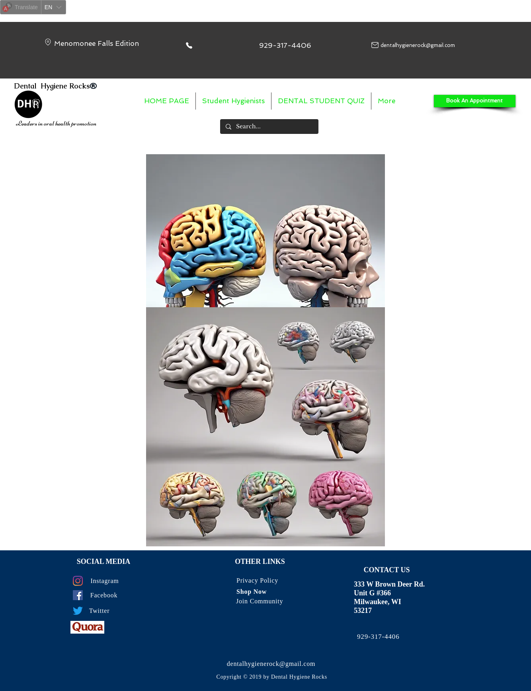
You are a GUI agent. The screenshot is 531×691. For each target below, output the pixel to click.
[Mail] (375, 45)
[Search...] (269, 126)
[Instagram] (78, 581)
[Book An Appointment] (474, 101)
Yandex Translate (47, 19)
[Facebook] (78, 595)
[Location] (47, 42)
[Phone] (189, 45)
